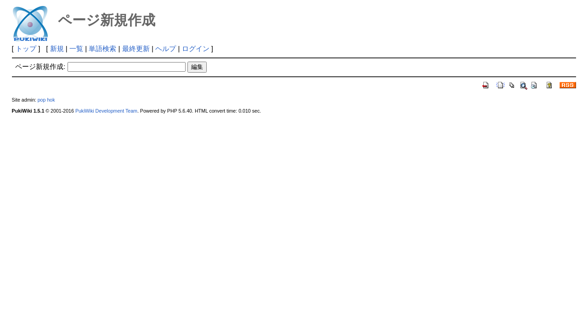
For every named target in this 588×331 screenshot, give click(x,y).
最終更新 (136, 48)
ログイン (195, 48)
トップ (26, 48)
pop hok (46, 100)
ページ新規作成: (40, 66)
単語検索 (102, 48)
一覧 (76, 48)
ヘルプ (165, 48)
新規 (57, 48)
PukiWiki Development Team (106, 111)
